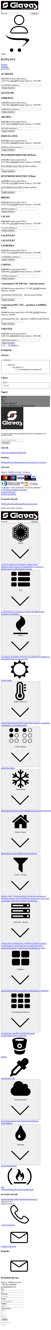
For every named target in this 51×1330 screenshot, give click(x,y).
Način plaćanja (14, 462)
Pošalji (4, 1321)
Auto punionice (20, 1036)
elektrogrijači (21, 725)
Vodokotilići (12, 1166)
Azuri (40, 811)
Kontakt (23, 453)
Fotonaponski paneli (9, 1033)
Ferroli (34, 853)
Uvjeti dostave (40, 462)
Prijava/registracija (29, 504)
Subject (4, 1303)
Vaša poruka (6, 1308)
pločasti (12, 991)
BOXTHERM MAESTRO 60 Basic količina (18, 166)
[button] (28, 365)
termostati (30, 948)
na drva (4, 564)
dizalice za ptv (10, 725)
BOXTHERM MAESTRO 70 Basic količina (18, 187)
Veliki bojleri (23, 723)
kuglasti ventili (23, 943)
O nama (10, 453)
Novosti (17, 453)
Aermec (29, 1121)
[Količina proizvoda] (29, 85)
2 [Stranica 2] (2, 345)
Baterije (11, 1036)
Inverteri (20, 1033)
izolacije (34, 901)
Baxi (30, 811)
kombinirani (13, 723)
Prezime (4, 1294)
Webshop (4, 67)
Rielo (10, 1123)
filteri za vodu (39, 948)
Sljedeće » (14, 345)
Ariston (35, 811)
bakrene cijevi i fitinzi (9, 896)
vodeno (12, 768)
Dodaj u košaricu (8, 88)
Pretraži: (4, 13)
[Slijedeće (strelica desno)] (4, 1326)
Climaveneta (10, 1121)
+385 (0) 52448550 (8, 474)
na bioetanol (19, 564)
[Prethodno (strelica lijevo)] (2, 1326)
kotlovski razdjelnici (18, 948)
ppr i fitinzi (12, 901)
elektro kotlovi (20, 657)
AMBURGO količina (9, 109)
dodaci (16, 614)
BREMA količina (8, 209)
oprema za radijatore (40, 991)
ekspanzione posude (25, 946)
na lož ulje (30, 657)
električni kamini (25, 569)
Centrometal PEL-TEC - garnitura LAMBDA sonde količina (25, 319)
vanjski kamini (13, 569)
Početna (4, 65)
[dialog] (25, 501)
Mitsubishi (5, 811)
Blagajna (18, 504)
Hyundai (24, 811)
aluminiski (5, 991)
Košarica (11, 504)
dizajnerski (28, 991)
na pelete (10, 564)
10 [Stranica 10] (9, 345)
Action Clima (20, 1121)
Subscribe (5, 443)
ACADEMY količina (9, 85)
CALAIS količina (8, 228)
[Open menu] (2, 11)
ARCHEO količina (8, 128)
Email (3, 1299)
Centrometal (14, 853)
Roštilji (4, 1057)
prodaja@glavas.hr (24, 474)
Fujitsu (18, 811)
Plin (2, 1187)
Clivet (29, 853)
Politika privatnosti (8, 494)
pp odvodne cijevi (24, 901)
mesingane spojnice (26, 896)
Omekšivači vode (8, 1078)
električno (5, 768)
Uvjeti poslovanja (8, 492)
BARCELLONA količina (11, 147)
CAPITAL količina (8, 276)
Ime (2, 1289)
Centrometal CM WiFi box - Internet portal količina (21, 295)
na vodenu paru (30, 564)
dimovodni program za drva (17, 659)
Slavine (4, 1166)
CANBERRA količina (10, 257)
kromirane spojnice (29, 898)
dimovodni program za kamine (16, 567)
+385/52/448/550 (8, 1225)
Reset (6, 386)
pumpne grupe (11, 946)
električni (4, 723)
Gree (44, 811)
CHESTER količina (9, 340)
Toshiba (12, 811)
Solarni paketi (6, 680)
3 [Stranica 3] (4, 345)
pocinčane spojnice (14, 898)
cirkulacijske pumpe (9, 943)
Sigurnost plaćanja (27, 462)
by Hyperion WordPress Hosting (14, 490)
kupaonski (20, 991)
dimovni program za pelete (18, 612)
